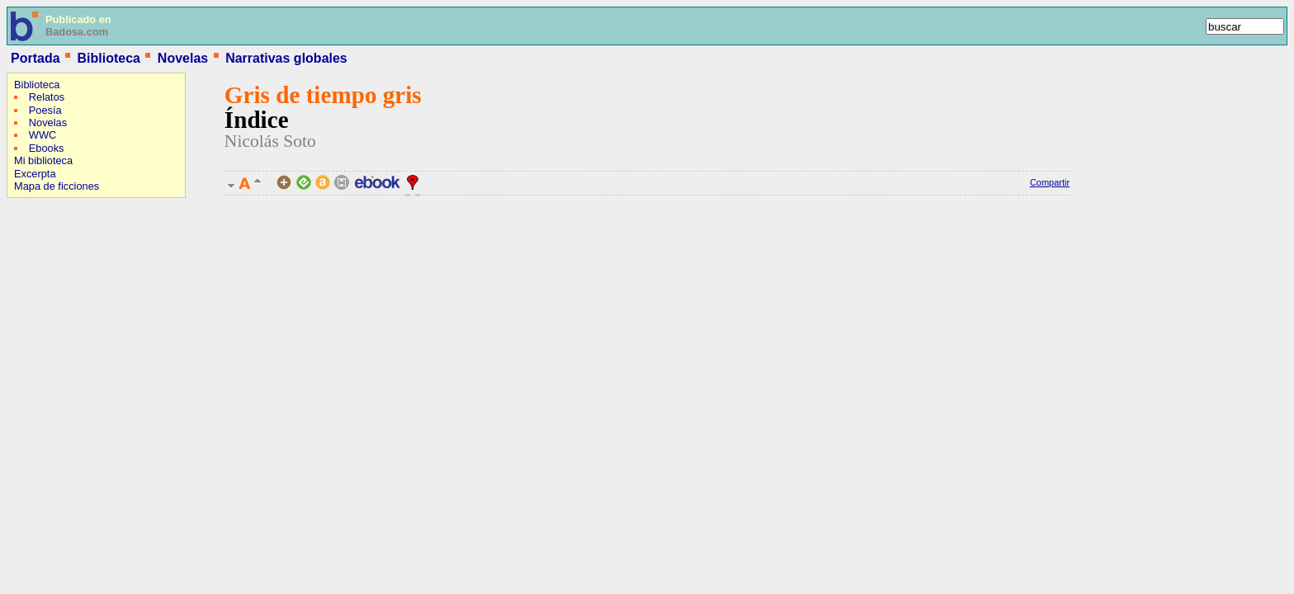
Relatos (46, 97)
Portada (35, 58)
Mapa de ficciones (56, 186)
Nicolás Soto (270, 141)
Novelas (183, 58)
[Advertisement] (56, 310)
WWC (42, 135)
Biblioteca (108, 58)
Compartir (1050, 182)
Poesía (45, 110)
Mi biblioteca (43, 160)
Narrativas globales (286, 58)
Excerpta (35, 173)
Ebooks (46, 148)
